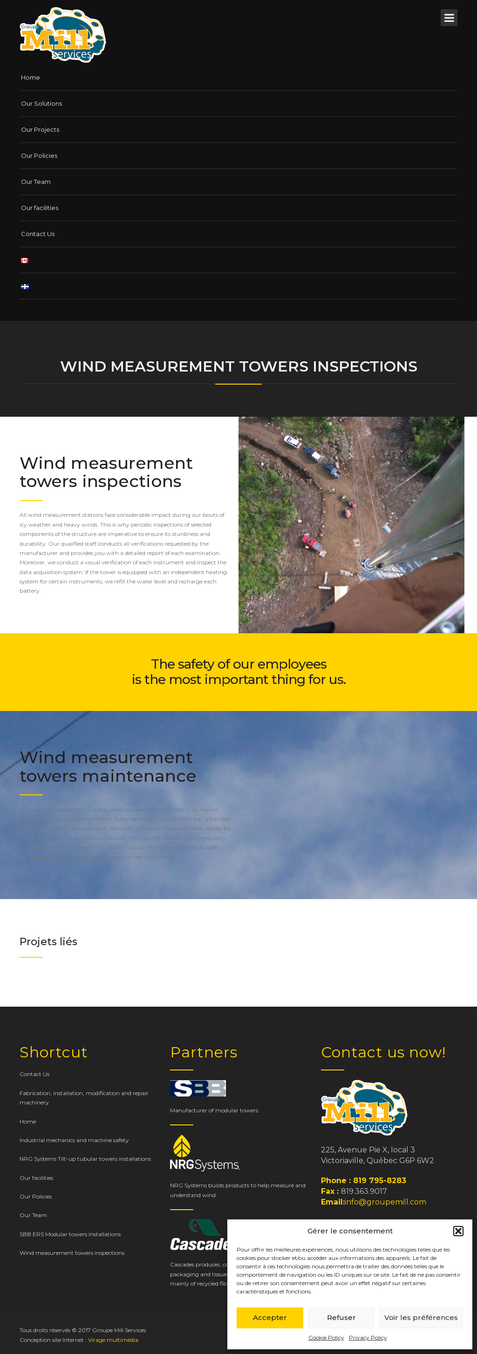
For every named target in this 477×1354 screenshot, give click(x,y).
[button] (458, 1231)
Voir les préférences (421, 1317)
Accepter (270, 1317)
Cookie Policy (326, 1337)
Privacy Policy (368, 1337)
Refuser (341, 1317)
